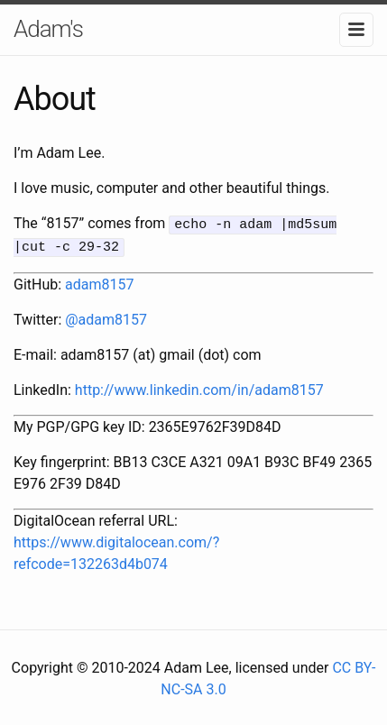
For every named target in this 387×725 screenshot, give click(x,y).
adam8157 (99, 281)
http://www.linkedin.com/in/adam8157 (199, 387)
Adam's (48, 28)
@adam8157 (106, 317)
